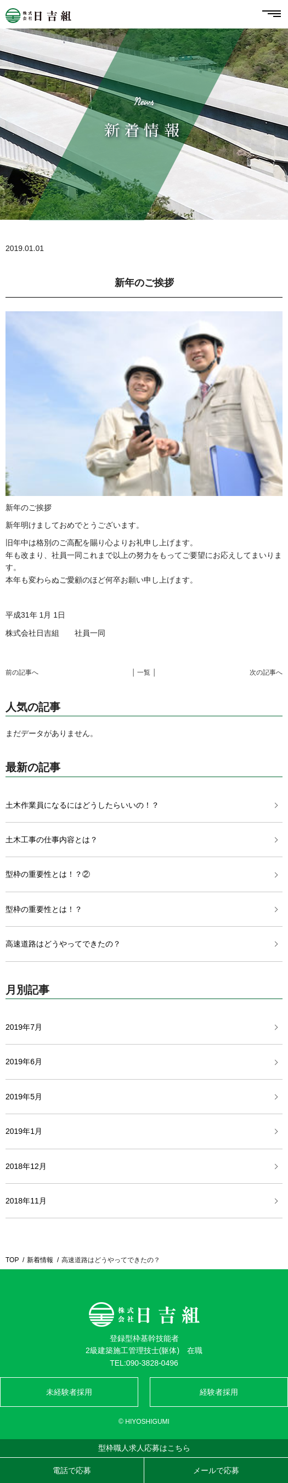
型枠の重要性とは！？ (43, 909)
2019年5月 (23, 1096)
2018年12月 (26, 1166)
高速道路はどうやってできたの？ (63, 943)
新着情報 (40, 1260)
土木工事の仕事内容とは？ (51, 839)
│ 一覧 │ (144, 672)
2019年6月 (23, 1061)
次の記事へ (266, 672)
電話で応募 (72, 1470)
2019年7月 (23, 1027)
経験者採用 (219, 1392)
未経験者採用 (69, 1392)
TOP (12, 1260)
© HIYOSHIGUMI (144, 1421)
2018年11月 (26, 1200)
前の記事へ (21, 672)
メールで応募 (216, 1470)
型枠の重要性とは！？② (47, 874)
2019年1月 (23, 1131)
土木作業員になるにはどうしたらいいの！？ (82, 805)
